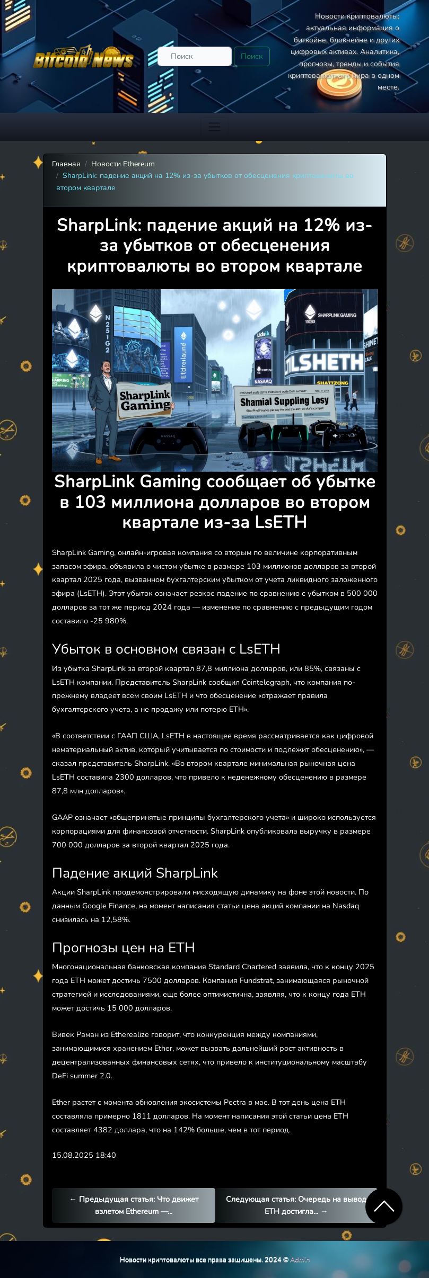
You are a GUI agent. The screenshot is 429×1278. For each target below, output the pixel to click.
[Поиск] (194, 56)
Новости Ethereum (123, 164)
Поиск (252, 56)
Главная (66, 164)
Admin (300, 1259)
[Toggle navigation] (214, 127)
